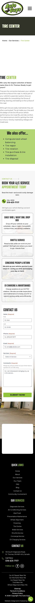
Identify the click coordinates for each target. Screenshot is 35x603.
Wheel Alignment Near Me (17, 585)
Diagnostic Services (17, 506)
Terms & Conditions (17, 591)
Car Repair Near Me (17, 580)
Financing (17, 523)
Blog (17, 487)
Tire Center (17, 526)
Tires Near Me (17, 582)
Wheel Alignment (17, 520)
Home (4, 41)
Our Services (14, 41)
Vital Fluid (17, 513)
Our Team (17, 481)
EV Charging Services (17, 540)
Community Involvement (17, 494)
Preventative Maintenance (17, 516)
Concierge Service (17, 536)
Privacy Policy (17, 593)
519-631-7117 (13, 202)
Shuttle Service (17, 533)
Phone (9, 333)
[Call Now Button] (30, 599)
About (17, 474)
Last (4, 324)
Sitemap (17, 589)
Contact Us (17, 491)
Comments (10, 363)
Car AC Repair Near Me (17, 575)
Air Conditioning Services (17, 510)
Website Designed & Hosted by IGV (17, 601)
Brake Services (17, 530)
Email (8, 343)
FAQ (17, 484)
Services (9, 353)
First (4, 316)
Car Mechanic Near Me (17, 578)
